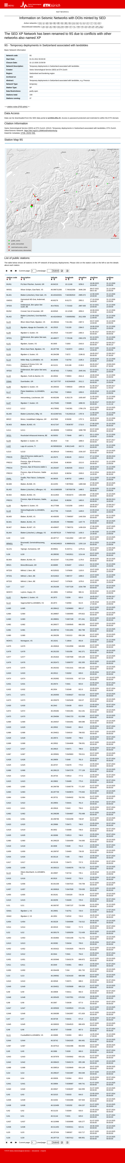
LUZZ (8, 446)
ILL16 (8, 376)
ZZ (99, 23)
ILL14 (8, 360)
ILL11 (8, 1035)
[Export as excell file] (61, 271)
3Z (47, 27)
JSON (28, 133)
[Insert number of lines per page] (49, 270)
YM (78, 27)
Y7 (91, 23)
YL (74, 27)
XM (66, 27)
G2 (77, 23)
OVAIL (8, 479)
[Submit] (55, 270)
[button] (9, 5)
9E (66, 23)
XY (87, 23)
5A (51, 23)
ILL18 (8, 511)
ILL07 (8, 403)
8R (58, 23)
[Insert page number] (33, 270)
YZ (95, 23)
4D (47, 23)
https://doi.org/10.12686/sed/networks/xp (40, 130)
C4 (73, 23)
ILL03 (8, 441)
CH (40, 23)
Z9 (89, 27)
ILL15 (8, 327)
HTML (23, 133)
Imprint (43, 1151)
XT (70, 27)
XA (58, 27)
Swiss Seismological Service (20, 1151)
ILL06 (8, 387)
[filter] (10, 279)
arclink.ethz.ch (54, 118)
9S (70, 23)
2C (51, 27)
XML (33, 133)
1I (44, 23)
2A (43, 27)
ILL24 (8, 349)
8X (62, 23)
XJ (84, 23)
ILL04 (8, 354)
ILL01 (8, 344)
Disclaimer (35, 1151)
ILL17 (8, 392)
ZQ (100, 27)
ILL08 (8, 506)
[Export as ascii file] (67, 271)
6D (54, 27)
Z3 (86, 27)
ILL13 (8, 873)
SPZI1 (8, 435)
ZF (93, 27)
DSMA (8, 381)
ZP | (97, 27)
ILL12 (8, 603)
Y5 (82, 27)
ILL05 (8, 333)
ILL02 (8, 597)
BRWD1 (9, 544)
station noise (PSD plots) (17, 107)
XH (62, 27)
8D (54, 23)
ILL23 (8, 322)
